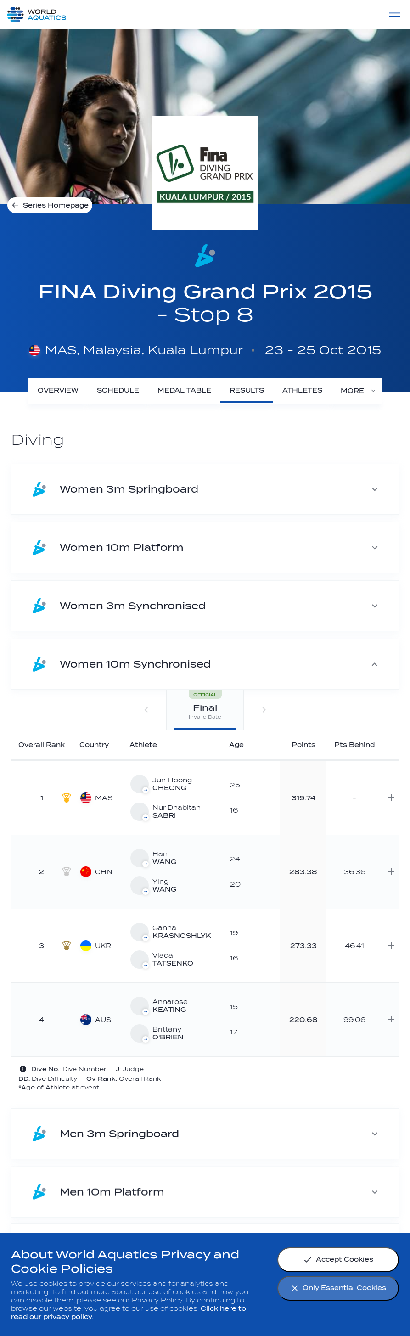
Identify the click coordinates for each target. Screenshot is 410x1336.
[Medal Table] (184, 390)
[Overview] (58, 390)
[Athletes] (302, 390)
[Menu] (395, 14)
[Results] (246, 390)
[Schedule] (118, 390)
